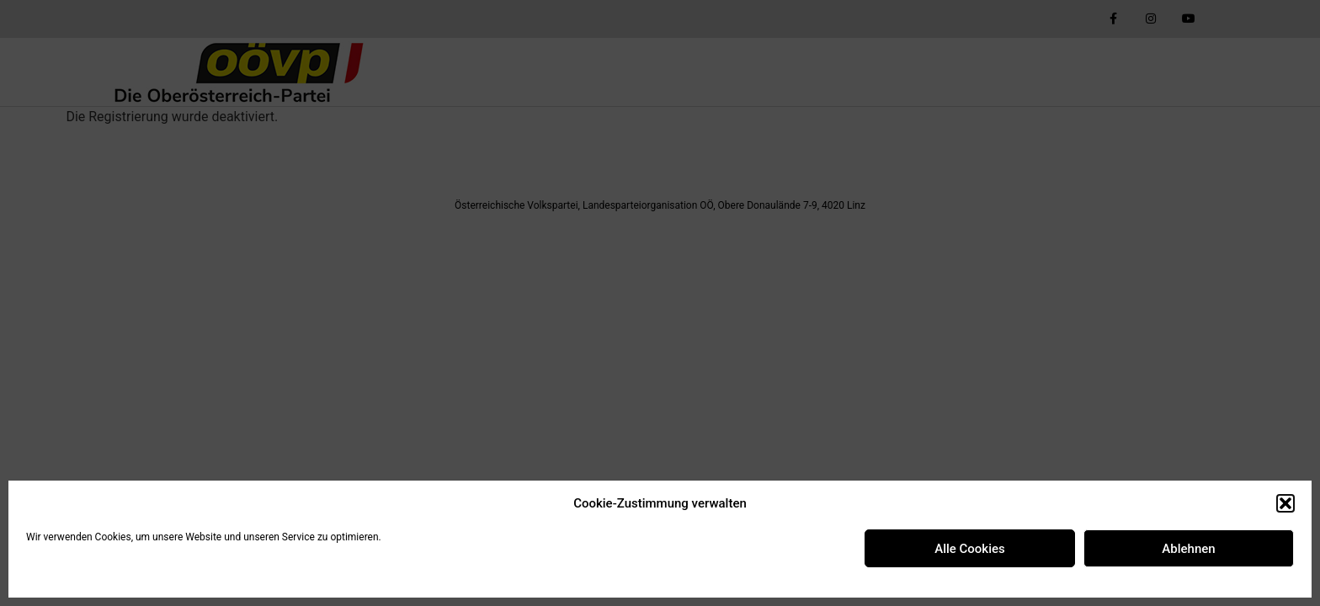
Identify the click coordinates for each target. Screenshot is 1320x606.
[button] (1285, 503)
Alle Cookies (969, 548)
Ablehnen (1188, 548)
